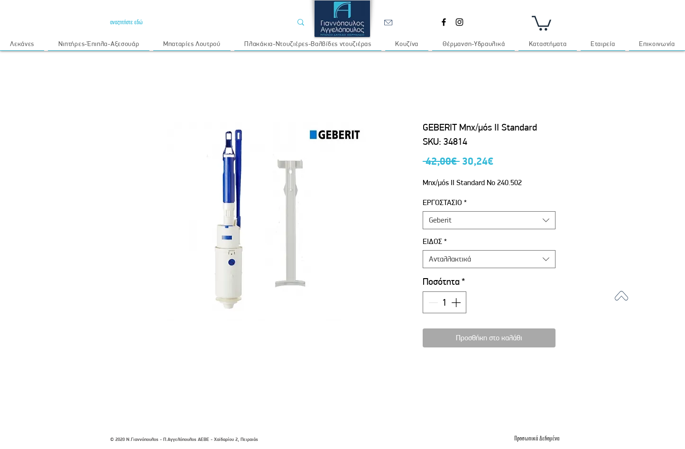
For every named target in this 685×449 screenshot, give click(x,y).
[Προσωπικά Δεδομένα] (536, 438)
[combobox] (489, 220)
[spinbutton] (444, 302)
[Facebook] (444, 22)
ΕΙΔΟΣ (435, 241)
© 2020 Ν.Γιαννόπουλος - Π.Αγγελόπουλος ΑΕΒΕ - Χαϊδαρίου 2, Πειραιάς (184, 439)
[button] (541, 22)
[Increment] (457, 302)
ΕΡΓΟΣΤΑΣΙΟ (445, 202)
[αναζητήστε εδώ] (194, 22)
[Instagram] (459, 22)
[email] (388, 22)
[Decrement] (432, 302)
